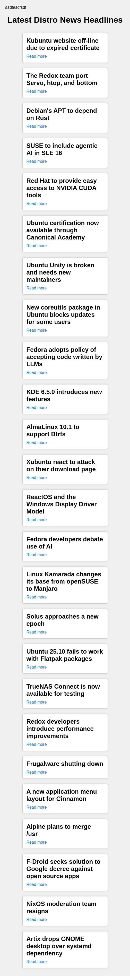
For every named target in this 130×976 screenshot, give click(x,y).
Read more (37, 56)
